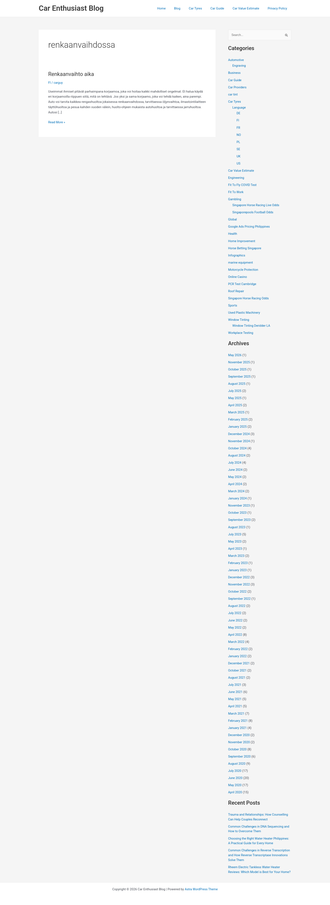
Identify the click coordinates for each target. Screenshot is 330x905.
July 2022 (235, 608)
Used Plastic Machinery (244, 310)
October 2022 (237, 587)
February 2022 (238, 643)
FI (49, 83)
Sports (232, 303)
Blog (187, 8)
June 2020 (235, 771)
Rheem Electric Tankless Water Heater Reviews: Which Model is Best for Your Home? (255, 864)
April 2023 (235, 544)
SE (238, 148)
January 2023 (237, 565)
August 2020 (237, 757)
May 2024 (235, 473)
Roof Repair (236, 289)
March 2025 (236, 409)
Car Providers (237, 87)
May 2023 (235, 537)
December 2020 (239, 729)
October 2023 (237, 509)
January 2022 (237, 651)
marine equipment (241, 261)
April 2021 (235, 700)
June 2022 (235, 615)
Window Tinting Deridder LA (251, 323)
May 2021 (235, 693)
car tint (233, 94)
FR (238, 127)
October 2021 (237, 665)
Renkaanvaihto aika (72, 74)
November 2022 (239, 579)
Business (234, 73)
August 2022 (237, 601)
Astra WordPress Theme (201, 886)
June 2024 (235, 466)
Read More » (57, 122)
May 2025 (235, 395)
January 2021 (237, 721)
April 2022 (235, 629)
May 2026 (235, 352)
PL (238, 141)
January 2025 (237, 423)
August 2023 (237, 523)
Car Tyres (202, 8)
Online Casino (238, 275)
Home (173, 8)
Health (232, 232)
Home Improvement (242, 239)
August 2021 (237, 672)
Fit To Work (236, 191)
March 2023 (236, 551)
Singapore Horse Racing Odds (249, 296)
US (239, 163)
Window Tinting (239, 317)
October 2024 (237, 445)
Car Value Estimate (249, 8)
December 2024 (239, 431)
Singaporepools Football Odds (253, 211)
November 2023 (239, 501)
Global (232, 218)
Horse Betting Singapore (245, 246)
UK (239, 155)
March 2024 (236, 487)
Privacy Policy (278, 8)
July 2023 (235, 530)
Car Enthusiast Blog (71, 8)
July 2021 (235, 679)
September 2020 (239, 750)
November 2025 (239, 359)
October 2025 (237, 367)
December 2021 (239, 658)
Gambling (235, 198)
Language (239, 107)
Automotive (236, 60)
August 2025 (237, 381)
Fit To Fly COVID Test (242, 184)
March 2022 (236, 636)
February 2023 (238, 558)
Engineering (236, 177)
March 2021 (236, 707)
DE (238, 113)
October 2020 (237, 743)
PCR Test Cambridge (242, 282)
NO (239, 134)
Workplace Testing (241, 330)
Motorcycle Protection (243, 268)
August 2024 (237, 452)
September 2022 (239, 594)
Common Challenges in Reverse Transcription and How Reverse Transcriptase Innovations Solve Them (255, 848)
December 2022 (239, 573)
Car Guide (222, 8)
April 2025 (235, 402)
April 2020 (235, 785)
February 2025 (238, 416)
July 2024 (235, 459)
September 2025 (239, 374)
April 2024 (235, 480)
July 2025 (235, 388)
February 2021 (238, 715)
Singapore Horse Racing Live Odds (256, 204)
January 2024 (237, 494)
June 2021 (235, 686)
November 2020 (239, 736)
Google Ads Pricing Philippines (249, 225)
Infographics (237, 253)
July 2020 (235, 764)
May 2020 (235, 778)
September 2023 (239, 516)
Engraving (239, 66)
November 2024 (239, 437)
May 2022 (235, 622)
